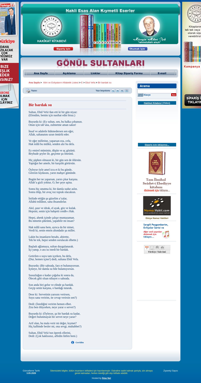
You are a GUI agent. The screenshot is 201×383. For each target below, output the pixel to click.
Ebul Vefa (90, 82)
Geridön (79, 342)
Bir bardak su (105, 82)
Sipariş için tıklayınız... (157, 144)
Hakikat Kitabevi (153, 103)
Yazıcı (34, 90)
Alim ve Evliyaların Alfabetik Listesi (60, 82)
